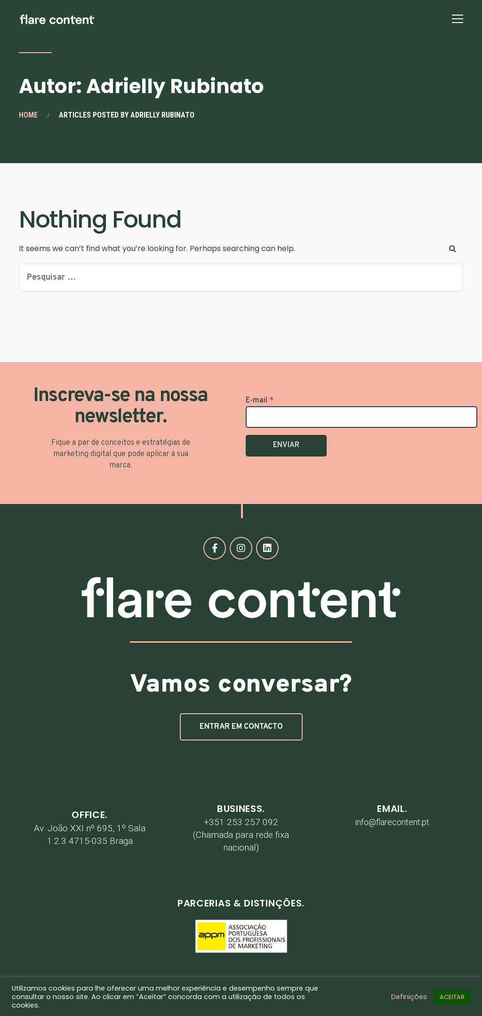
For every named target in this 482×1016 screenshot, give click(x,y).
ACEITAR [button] (452, 996)
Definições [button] (409, 996)
